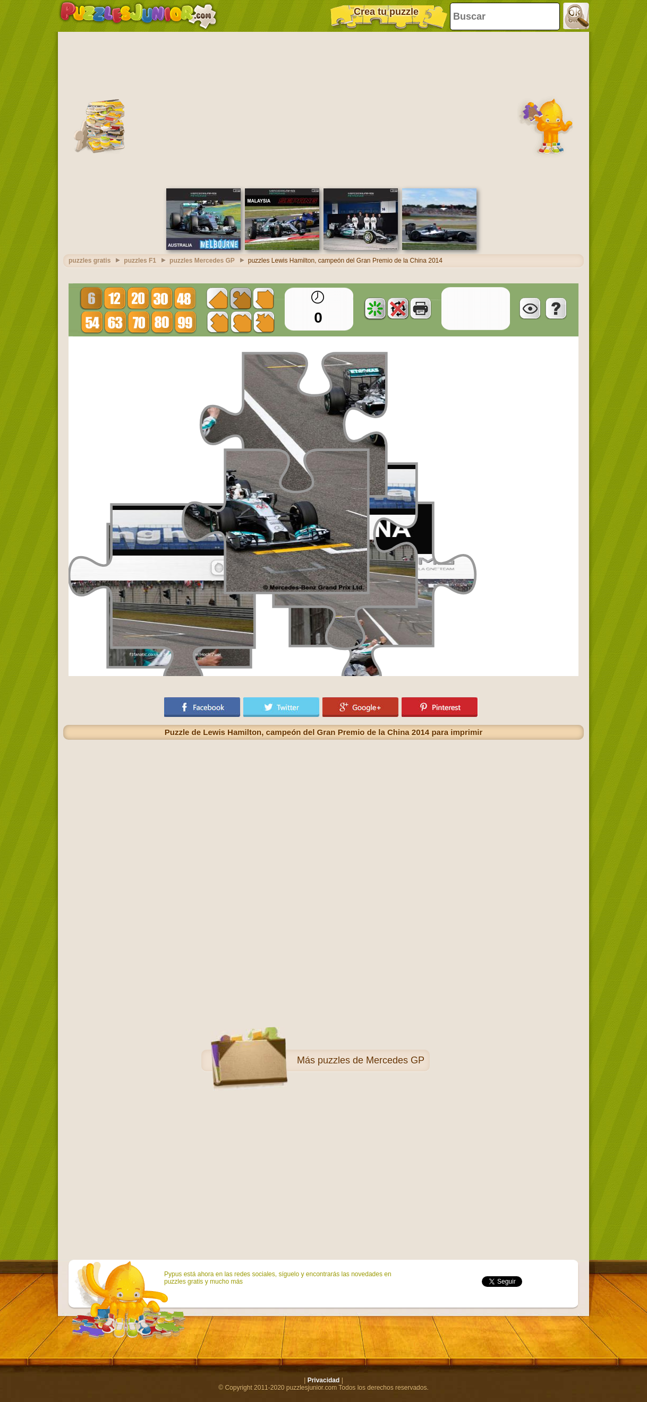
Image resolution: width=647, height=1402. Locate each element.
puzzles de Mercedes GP (371, 1060)
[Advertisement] (323, 108)
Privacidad (324, 1380)
